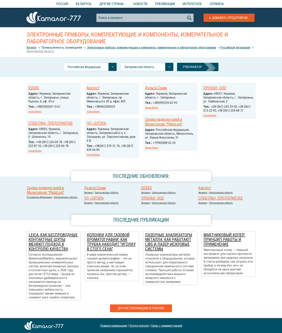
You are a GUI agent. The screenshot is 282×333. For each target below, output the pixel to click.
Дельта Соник (156, 88)
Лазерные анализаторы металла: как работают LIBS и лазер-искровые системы (168, 241)
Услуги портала (139, 325)
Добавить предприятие (230, 18)
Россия (62, 4)
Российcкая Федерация (235, 47)
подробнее (34, 111)
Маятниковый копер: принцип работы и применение (224, 239)
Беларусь (84, 4)
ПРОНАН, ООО (214, 88)
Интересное (192, 4)
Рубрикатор (192, 67)
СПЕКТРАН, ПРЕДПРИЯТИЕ (50, 123)
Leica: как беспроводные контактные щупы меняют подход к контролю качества (53, 241)
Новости (140, 4)
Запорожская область (40, 51)
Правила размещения (113, 325)
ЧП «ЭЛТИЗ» (97, 123)
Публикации (165, 4)
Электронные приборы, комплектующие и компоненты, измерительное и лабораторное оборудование (151, 47)
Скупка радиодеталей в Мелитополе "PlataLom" (163, 121)
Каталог (31, 47)
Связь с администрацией (166, 325)
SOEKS (33, 88)
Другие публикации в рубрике (141, 308)
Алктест (93, 88)
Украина (88, 192)
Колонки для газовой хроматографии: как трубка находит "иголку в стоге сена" (111, 241)
